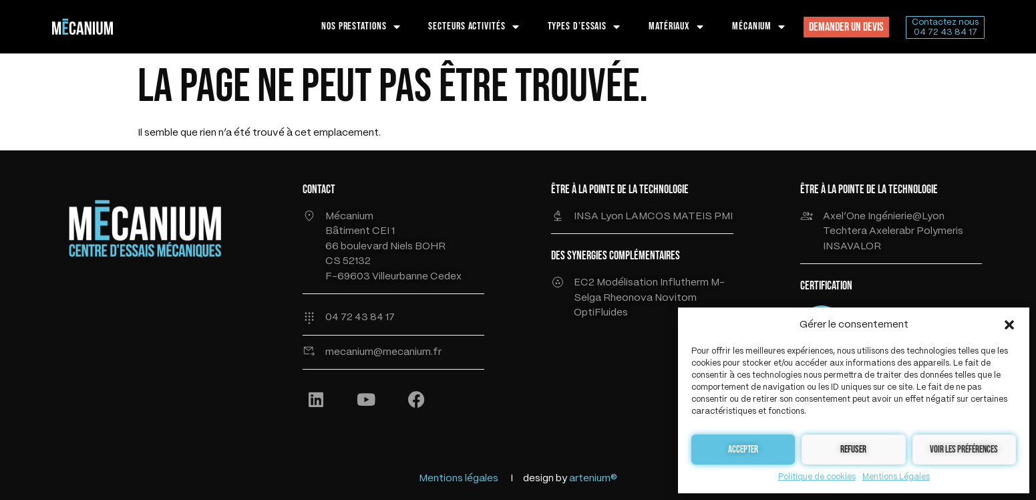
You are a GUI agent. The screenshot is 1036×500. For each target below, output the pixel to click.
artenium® (593, 478)
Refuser (853, 449)
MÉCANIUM (759, 26)
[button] (1009, 325)
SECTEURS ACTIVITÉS (473, 26)
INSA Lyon (599, 216)
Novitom (676, 298)
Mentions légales (458, 478)
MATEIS (693, 216)
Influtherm (684, 282)
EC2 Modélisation (616, 282)
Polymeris (939, 231)
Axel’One (844, 216)
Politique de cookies (817, 477)
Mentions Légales (896, 477)
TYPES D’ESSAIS (584, 26)
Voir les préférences (964, 449)
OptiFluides (601, 313)
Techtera (846, 231)
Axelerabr (891, 231)
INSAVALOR (852, 246)
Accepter (743, 449)
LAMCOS (649, 216)
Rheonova (629, 298)
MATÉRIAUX (676, 26)
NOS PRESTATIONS (360, 26)
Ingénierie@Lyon (906, 216)
